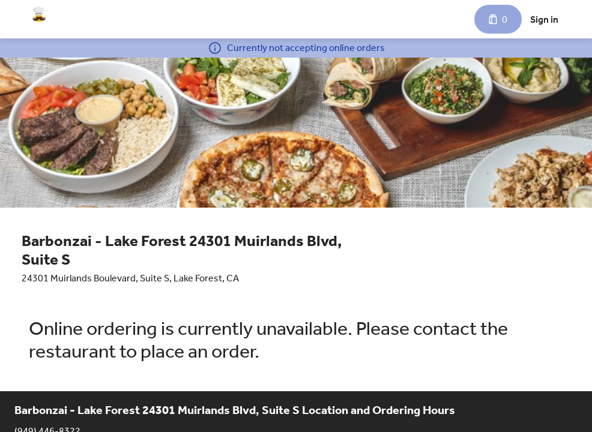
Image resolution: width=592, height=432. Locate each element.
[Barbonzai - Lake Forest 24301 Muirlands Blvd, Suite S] (38, 14)
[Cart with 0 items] (498, 19)
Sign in (544, 19)
